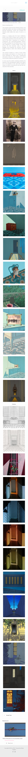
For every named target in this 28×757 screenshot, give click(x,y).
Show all (21, 10)
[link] (14, 715)
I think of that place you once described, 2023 (12, 738)
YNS (14, 748)
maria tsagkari (14, 2)
